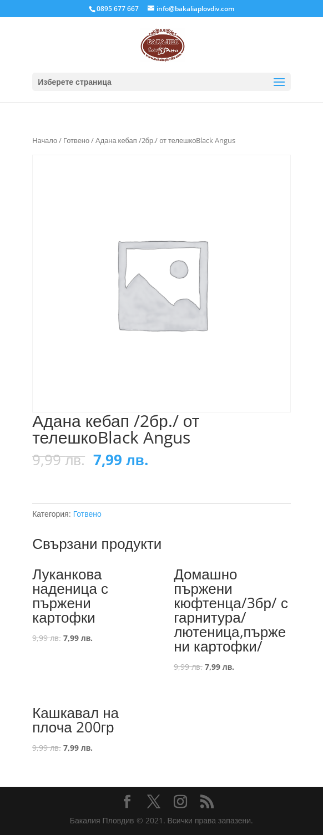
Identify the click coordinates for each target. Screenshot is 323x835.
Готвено (76, 140)
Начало (44, 140)
